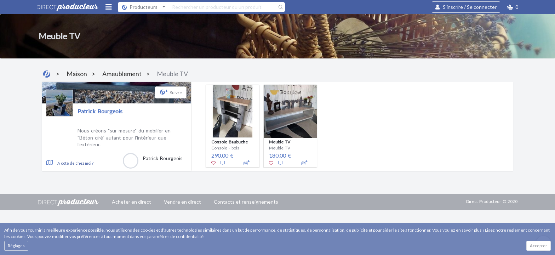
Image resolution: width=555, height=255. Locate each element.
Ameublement (122, 74)
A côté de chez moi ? (75, 163)
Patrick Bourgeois (100, 111)
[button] (512, 7)
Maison (77, 74)
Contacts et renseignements (246, 202)
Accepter (538, 245)
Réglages (16, 245)
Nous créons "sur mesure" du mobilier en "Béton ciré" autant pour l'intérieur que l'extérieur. (124, 137)
